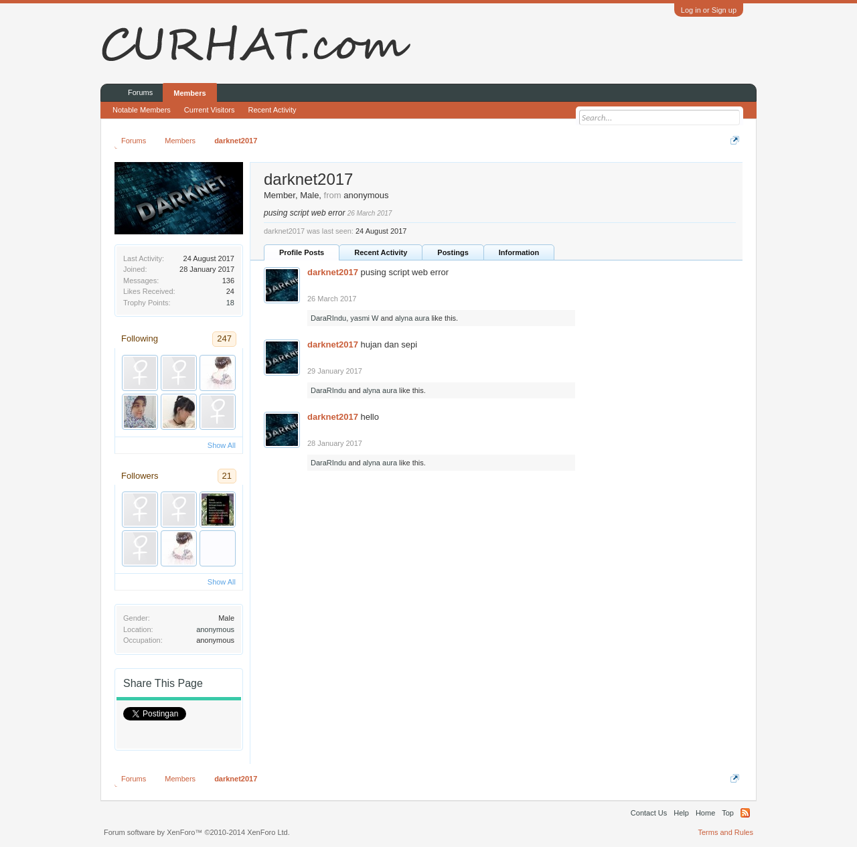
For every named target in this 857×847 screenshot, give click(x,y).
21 (227, 476)
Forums (140, 92)
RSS (745, 813)
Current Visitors (209, 110)
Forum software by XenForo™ (197, 832)
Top (728, 813)
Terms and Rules (725, 832)
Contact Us (649, 813)
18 (230, 303)
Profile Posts (301, 252)
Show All (222, 445)
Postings (452, 252)
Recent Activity (380, 252)
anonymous (215, 629)
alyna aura (412, 318)
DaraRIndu (328, 318)
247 (224, 338)
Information (519, 252)
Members (189, 93)
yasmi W (364, 318)
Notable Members (141, 110)
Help (681, 813)
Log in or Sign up (708, 10)
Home (705, 813)
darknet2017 (332, 272)
